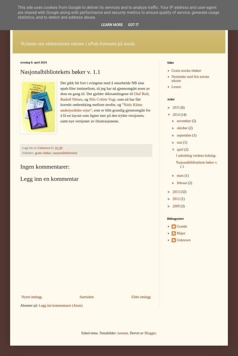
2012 (177, 199)
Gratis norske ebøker (186, 71)
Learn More (112, 25)
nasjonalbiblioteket (65, 153)
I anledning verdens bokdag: (196, 156)
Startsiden (87, 297)
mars (181, 175)
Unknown (184, 240)
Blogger (150, 333)
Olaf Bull (141, 94)
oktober (182, 128)
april (180, 149)
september (184, 135)
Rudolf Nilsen (71, 99)
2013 (177, 192)
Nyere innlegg (32, 297)
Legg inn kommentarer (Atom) (61, 305)
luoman (122, 333)
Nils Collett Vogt (102, 99)
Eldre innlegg (141, 297)
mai (180, 142)
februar (182, 183)
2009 (177, 206)
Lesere (176, 87)
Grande (182, 226)
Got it (133, 25)
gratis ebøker (43, 153)
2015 (177, 107)
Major (181, 233)
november (184, 121)
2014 (177, 115)
